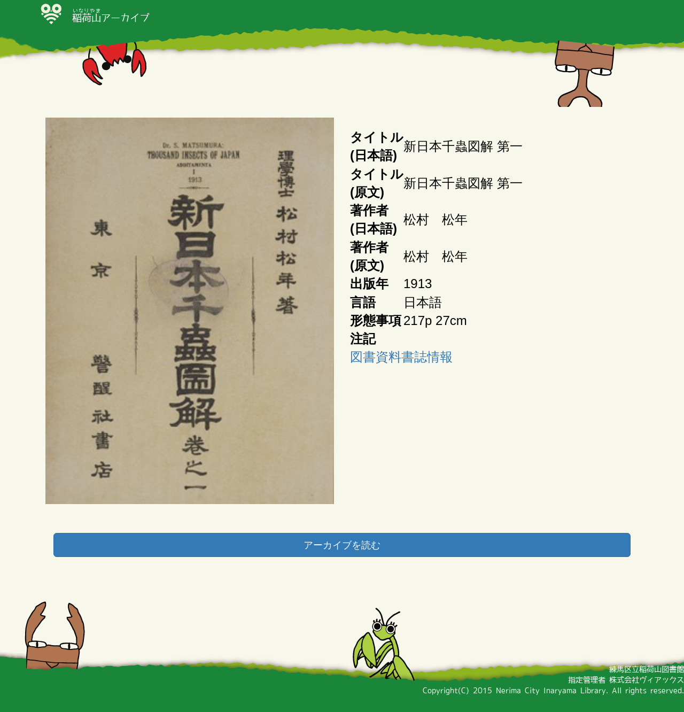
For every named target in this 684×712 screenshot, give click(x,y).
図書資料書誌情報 (401, 357)
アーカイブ (110, 17)
